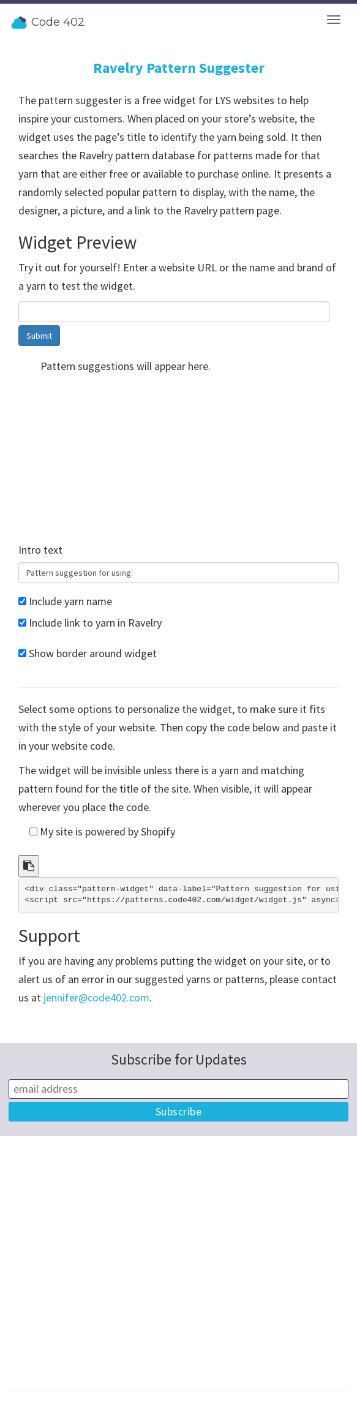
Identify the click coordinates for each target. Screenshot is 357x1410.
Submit (39, 335)
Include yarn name (70, 601)
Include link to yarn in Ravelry (95, 623)
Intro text (40, 550)
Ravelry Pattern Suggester (179, 67)
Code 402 (47, 22)
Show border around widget (93, 653)
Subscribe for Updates (179, 1059)
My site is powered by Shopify (107, 831)
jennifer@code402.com (96, 997)
